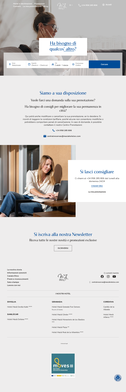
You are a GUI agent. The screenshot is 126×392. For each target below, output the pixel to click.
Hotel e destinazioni (22, 3)
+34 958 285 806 (89, 5)
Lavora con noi (13, 285)
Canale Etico (13, 276)
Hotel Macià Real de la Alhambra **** (67, 332)
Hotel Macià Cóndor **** (62, 314)
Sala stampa (13, 282)
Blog (46, 6)
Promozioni (39, 3)
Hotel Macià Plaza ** (60, 327)
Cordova (108, 302)
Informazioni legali (64, 343)
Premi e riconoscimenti (17, 279)
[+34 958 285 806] (79, 5)
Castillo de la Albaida (108, 308)
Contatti (17, 6)
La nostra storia (14, 269)
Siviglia (11, 302)
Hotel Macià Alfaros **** (108, 316)
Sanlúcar (12, 314)
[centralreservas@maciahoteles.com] (44, 136)
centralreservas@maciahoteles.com (64, 136)
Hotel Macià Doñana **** (17, 319)
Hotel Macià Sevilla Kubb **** (19, 307)
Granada (57, 302)
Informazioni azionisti (17, 272)
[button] (64, 343)
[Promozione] (81, 65)
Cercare (104, 64)
